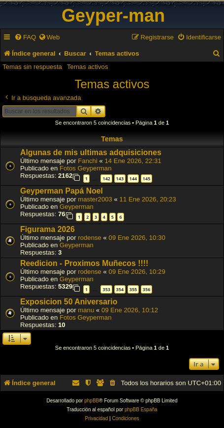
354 (120, 289)
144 (133, 178)
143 (120, 178)
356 (146, 289)
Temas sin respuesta (32, 66)
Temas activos (87, 66)
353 (106, 289)
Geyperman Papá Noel (61, 191)
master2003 (95, 199)
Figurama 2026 (47, 229)
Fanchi (87, 161)
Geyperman (77, 206)
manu (86, 310)
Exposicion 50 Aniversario (68, 301)
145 (146, 178)
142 (106, 178)
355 (133, 289)
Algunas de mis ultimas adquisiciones (90, 152)
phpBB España (141, 409)
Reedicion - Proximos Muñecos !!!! (84, 263)
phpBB (91, 400)
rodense (89, 237)
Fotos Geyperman (86, 168)
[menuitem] (25, 37)
